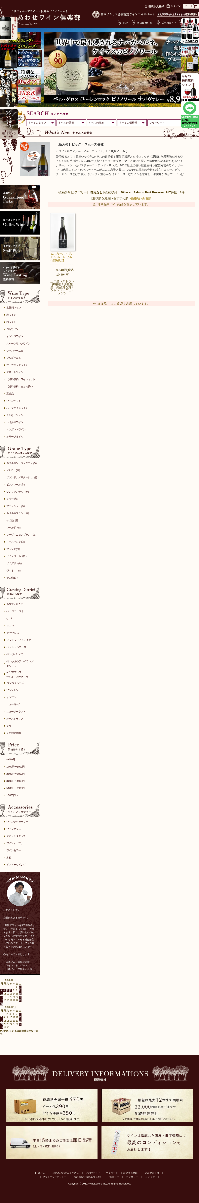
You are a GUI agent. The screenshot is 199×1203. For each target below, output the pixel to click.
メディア (150, 1177)
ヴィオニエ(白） (15, 570)
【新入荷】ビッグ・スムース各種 (79, 144)
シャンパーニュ (14, 350)
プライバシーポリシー (54, 1177)
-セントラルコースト (17, 647)
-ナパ (9, 618)
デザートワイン (14, 372)
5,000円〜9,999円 (15, 788)
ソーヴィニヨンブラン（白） (21, 534)
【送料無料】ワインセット (20, 379)
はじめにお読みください (66, 1173)
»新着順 (146, 198)
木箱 (8, 857)
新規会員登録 (130, 1173)
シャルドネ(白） (15, 527)
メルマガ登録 (152, 1173)
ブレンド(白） (13, 548)
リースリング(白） (16, 541)
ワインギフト (13, 400)
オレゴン (11, 697)
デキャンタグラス (15, 836)
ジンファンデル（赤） (18, 491)
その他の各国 (13, 733)
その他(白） (12, 577)
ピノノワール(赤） (16, 484)
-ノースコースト (15, 611)
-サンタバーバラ (15, 654)
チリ (8, 725)
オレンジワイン (14, 336)
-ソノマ (10, 625)
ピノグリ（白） (14, 563)
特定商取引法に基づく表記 (88, 1177)
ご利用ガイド (93, 1173)
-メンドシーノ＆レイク (18, 639)
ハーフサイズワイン (17, 407)
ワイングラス (13, 828)
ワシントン (12, 690)
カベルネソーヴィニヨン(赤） (22, 463)
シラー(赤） (12, 498)
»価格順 (134, 198)
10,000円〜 (12, 795)
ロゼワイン (12, 329)
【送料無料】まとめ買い (19, 386)
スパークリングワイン (18, 343)
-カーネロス (12, 632)
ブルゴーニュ (13, 357)
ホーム (41, 1173)
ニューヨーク (13, 704)
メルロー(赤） (13, 470)
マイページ (112, 1173)
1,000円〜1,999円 (15, 766)
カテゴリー (132, 1177)
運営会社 (114, 1177)
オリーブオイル (14, 436)
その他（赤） (13, 520)
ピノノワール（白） (17, 556)
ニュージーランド (15, 711)
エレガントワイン (15, 429)
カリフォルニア (14, 604)
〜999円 (10, 759)
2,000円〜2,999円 (15, 773)
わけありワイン (14, 422)
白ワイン (11, 321)
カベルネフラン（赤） (18, 513)
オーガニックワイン (17, 364)
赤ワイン (11, 314)
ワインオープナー (15, 843)
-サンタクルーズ (15, 682)
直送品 (10, 393)
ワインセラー (13, 850)
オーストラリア (14, 718)
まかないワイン (14, 415)
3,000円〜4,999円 (15, 780)
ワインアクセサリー (17, 821)
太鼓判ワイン (13, 307)
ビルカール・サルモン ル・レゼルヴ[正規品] (62, 257)
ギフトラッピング (15, 864)
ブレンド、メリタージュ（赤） (23, 477)
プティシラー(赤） (16, 506)
